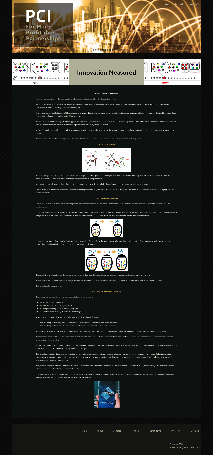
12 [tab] (117, 50)
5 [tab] (100, 50)
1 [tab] (91, 50)
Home (165, 4)
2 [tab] (93, 50)
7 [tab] (105, 50)
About (179, 4)
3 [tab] (96, 50)
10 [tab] (112, 50)
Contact (193, 4)
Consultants (155, 430)
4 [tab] (98, 50)
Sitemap (195, 430)
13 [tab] (119, 50)
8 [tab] (107, 50)
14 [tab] (122, 50)
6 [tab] (103, 50)
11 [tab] (115, 50)
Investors (176, 430)
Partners (135, 430)
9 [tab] (110, 50)
